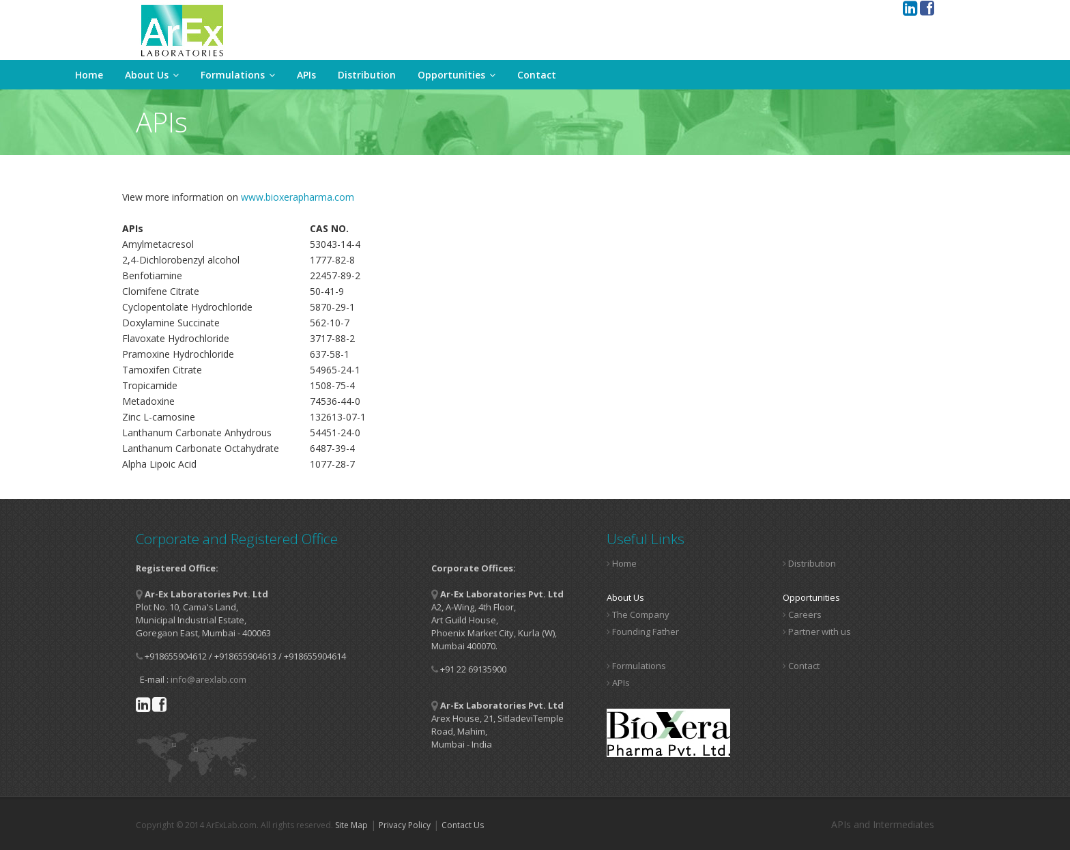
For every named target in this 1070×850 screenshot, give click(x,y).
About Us (152, 74)
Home (89, 74)
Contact (536, 74)
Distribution (367, 74)
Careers (802, 614)
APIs (306, 74)
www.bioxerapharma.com (297, 196)
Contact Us (463, 825)
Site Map (351, 825)
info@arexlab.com (208, 679)
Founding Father (643, 631)
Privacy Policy (405, 825)
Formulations (238, 74)
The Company (638, 614)
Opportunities (456, 74)
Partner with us (817, 631)
